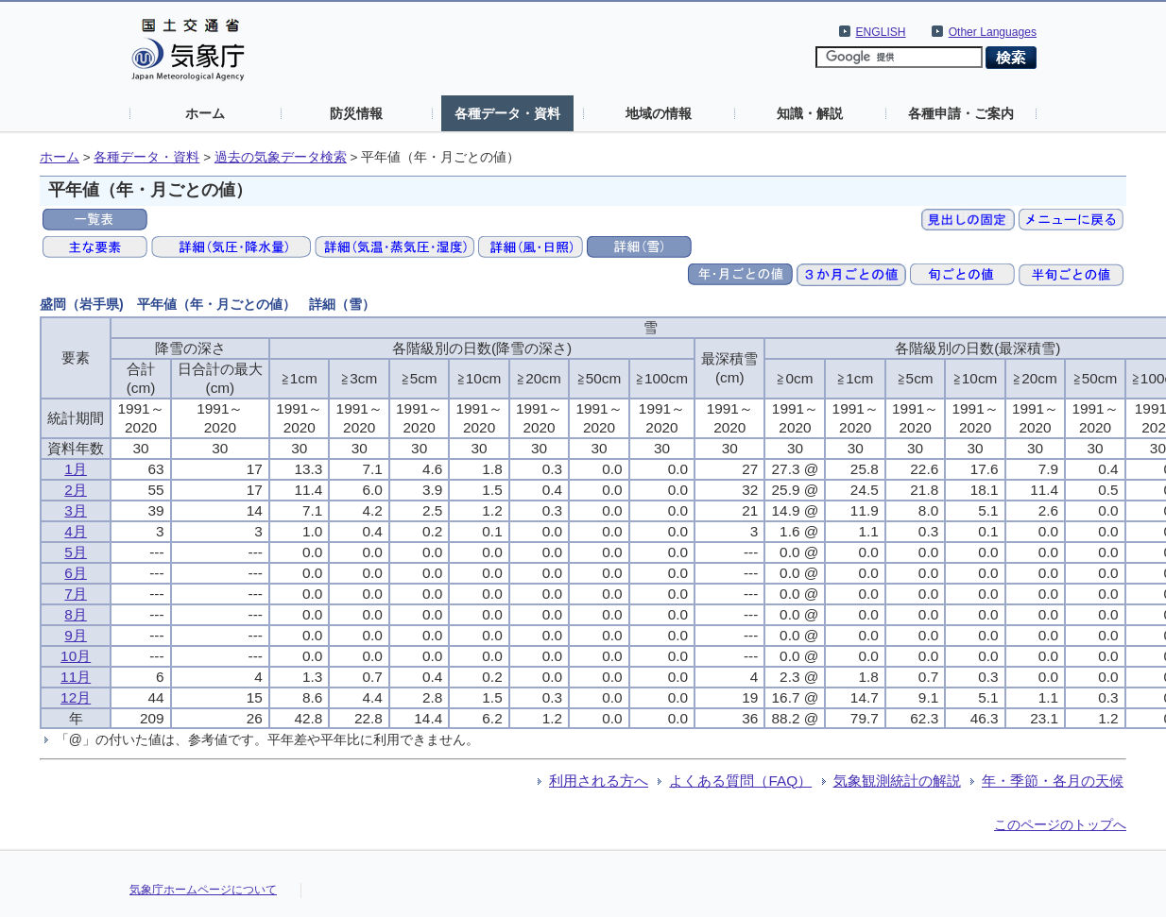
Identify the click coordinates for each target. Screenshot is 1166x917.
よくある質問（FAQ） (740, 781)
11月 (75, 677)
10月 (75, 656)
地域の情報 (659, 113)
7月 (75, 594)
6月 (75, 573)
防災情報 (356, 113)
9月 (75, 635)
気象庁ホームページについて (203, 889)
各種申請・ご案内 (961, 113)
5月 (75, 552)
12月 (75, 697)
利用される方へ (598, 781)
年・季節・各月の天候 (1052, 781)
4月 (75, 531)
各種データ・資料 (507, 113)
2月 (75, 490)
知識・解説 (810, 113)
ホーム (205, 113)
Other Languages (993, 32)
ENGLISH (881, 32)
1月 (75, 469)
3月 (75, 510)
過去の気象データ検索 (280, 157)
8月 (75, 614)
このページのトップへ (1060, 824)
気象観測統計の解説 (897, 781)
